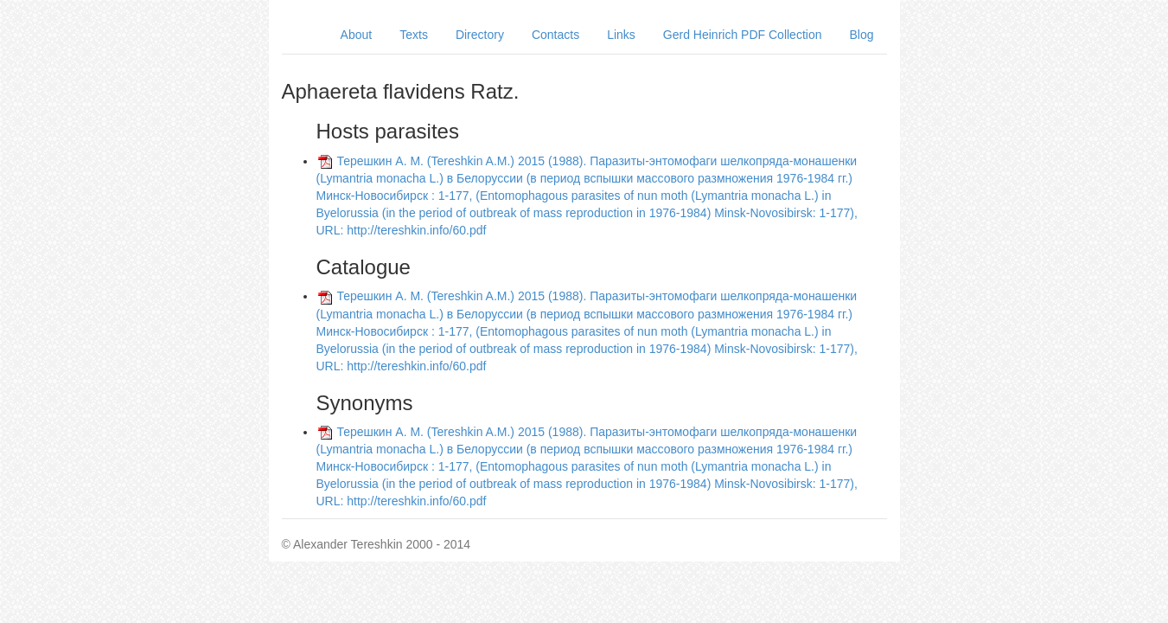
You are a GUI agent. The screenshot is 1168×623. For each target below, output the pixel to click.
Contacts (555, 35)
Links (621, 35)
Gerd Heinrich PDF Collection (742, 35)
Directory (480, 35)
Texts (413, 35)
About (357, 35)
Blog (861, 35)
